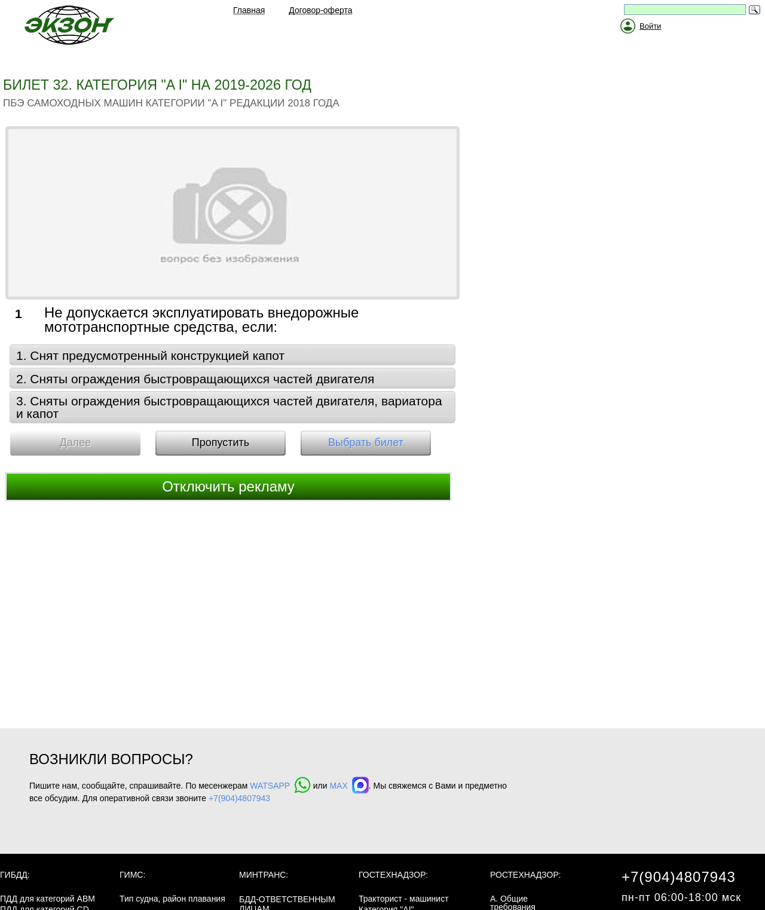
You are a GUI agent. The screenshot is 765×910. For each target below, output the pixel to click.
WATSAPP (280, 785)
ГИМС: (132, 875)
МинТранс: (263, 875)
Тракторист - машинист (404, 898)
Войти (650, 26)
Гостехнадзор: (393, 875)
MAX (348, 785)
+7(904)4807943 (239, 798)
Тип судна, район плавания (172, 898)
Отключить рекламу (228, 486)
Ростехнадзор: (525, 875)
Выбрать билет (365, 442)
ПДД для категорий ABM (47, 898)
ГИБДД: (15, 875)
